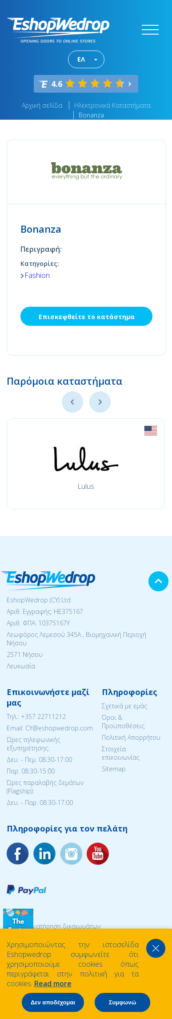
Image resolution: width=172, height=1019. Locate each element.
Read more (53, 983)
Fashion (37, 275)
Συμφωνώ (122, 1002)
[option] (85, 463)
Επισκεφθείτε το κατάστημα (87, 316)
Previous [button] (72, 402)
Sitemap (114, 769)
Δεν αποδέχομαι (53, 1002)
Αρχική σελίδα (42, 105)
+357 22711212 (43, 716)
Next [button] (100, 402)
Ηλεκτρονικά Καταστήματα (112, 105)
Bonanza (91, 115)
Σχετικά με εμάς (124, 706)
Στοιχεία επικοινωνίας (121, 753)
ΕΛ (81, 59)
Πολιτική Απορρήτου (131, 737)
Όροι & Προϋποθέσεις (123, 721)
